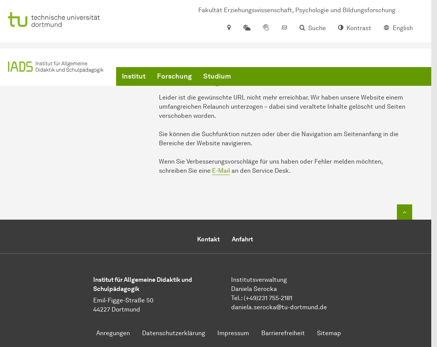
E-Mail (221, 170)
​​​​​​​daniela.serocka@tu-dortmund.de (279, 307)
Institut (134, 76)
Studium (217, 76)
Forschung (174, 76)
